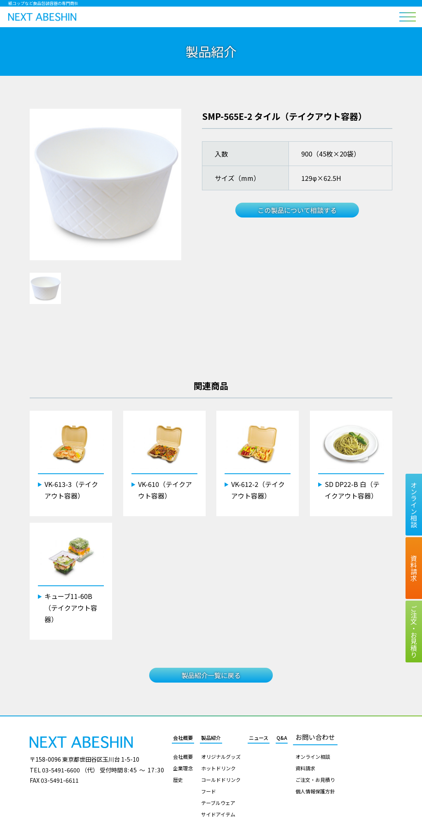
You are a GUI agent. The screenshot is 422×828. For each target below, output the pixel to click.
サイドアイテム (218, 814)
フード (208, 791)
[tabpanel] (105, 184)
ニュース (258, 737)
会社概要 (183, 737)
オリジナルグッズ (221, 756)
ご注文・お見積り (315, 779)
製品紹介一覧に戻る (211, 675)
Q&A (282, 737)
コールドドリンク (221, 779)
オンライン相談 (312, 756)
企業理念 (183, 768)
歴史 (178, 779)
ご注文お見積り (414, 631)
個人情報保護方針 (315, 791)
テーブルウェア (218, 802)
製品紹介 (211, 737)
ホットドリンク (218, 768)
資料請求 (305, 768)
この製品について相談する (297, 210)
